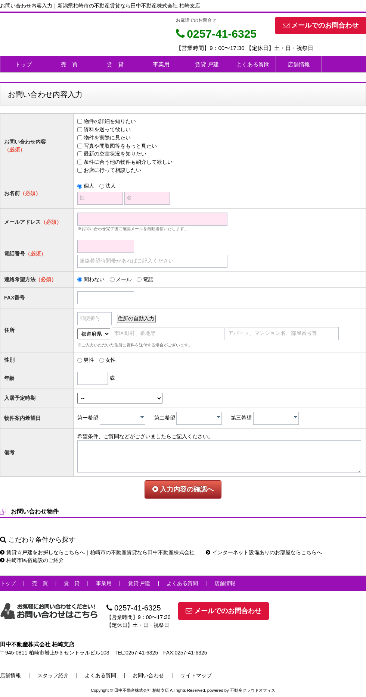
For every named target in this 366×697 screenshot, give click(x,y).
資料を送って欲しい (107, 129)
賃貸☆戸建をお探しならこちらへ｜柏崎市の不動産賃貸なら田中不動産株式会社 (97, 552)
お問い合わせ (148, 675)
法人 (110, 186)
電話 (148, 279)
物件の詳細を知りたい (110, 121)
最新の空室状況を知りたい (115, 154)
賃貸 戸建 (207, 64)
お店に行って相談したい (112, 170)
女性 (110, 360)
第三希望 (241, 418)
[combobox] (122, 418)
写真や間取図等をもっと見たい (120, 146)
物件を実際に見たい (107, 138)
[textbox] (124, 418)
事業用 (161, 64)
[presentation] (142, 417)
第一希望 (87, 418)
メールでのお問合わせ (321, 25)
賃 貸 (115, 64)
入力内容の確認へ (183, 489)
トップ (23, 64)
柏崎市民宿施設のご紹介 (32, 560)
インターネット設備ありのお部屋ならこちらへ (264, 552)
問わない (94, 279)
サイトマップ (196, 675)
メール (123, 279)
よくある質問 (253, 64)
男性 (89, 360)
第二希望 (164, 418)
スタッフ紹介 (53, 675)
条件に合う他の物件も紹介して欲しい (128, 162)
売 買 (69, 64)
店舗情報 (299, 64)
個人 (89, 186)
